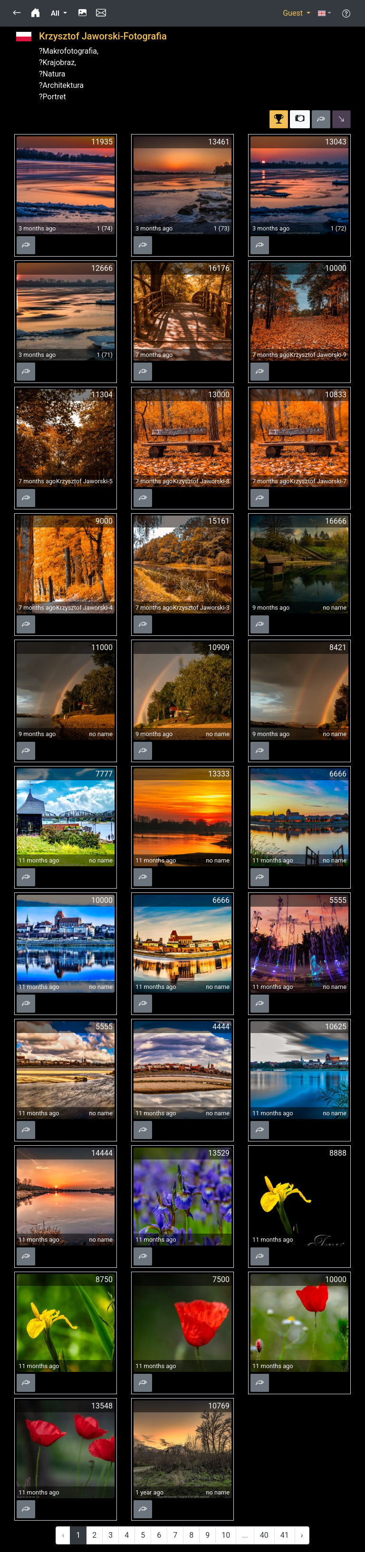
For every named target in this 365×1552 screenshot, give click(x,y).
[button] (17, 13)
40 (264, 1535)
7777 (104, 773)
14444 (102, 1153)
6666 (337, 773)
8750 (104, 1279)
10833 (335, 394)
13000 (219, 394)
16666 (335, 521)
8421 (337, 647)
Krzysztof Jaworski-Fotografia (103, 36)
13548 (102, 1405)
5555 (337, 900)
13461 (219, 141)
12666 (102, 268)
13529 (219, 1153)
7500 (221, 1279)
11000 (102, 647)
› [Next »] (302, 1535)
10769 (219, 1405)
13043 (335, 141)
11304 (102, 394)
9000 (104, 521)
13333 (219, 773)
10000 (335, 268)
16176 (219, 268)
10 (225, 1535)
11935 (102, 141)
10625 (335, 1026)
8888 (337, 1153)
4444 (221, 1026)
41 (284, 1535)
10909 (219, 647)
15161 (219, 521)
